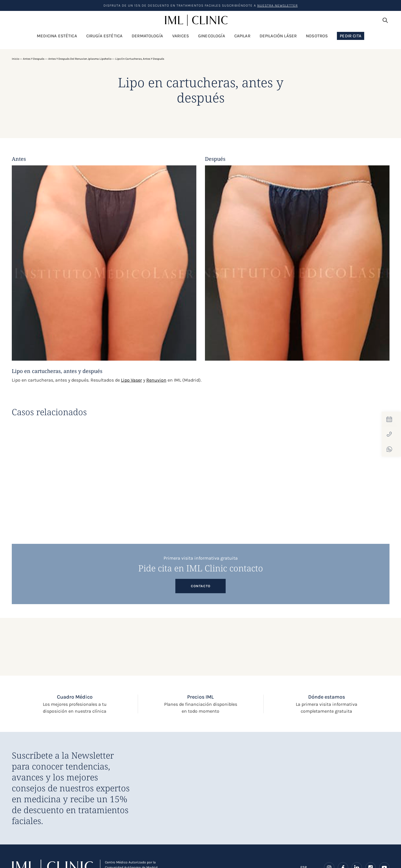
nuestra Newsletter (277, 5)
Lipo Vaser (131, 380)
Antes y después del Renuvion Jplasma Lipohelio (79, 59)
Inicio (15, 59)
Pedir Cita (350, 35)
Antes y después (33, 59)
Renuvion (156, 380)
